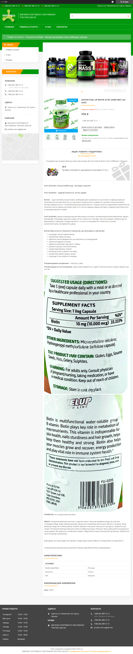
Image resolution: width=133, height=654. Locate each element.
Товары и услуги (28, 27)
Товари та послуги (15, 37)
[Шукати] (128, 16)
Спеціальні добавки (34, 37)
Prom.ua (79, 649)
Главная (9, 27)
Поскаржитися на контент (79, 651)
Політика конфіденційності (100, 651)
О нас (48, 27)
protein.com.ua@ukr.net (16, 129)
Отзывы (9, 60)
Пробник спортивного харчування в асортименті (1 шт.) (85, 170)
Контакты (62, 27)
